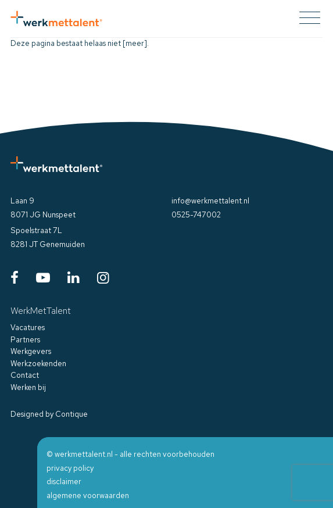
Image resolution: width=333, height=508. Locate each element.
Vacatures (27, 327)
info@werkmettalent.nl (210, 201)
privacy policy (70, 468)
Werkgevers (30, 351)
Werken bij (28, 387)
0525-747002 (196, 215)
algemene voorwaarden (87, 495)
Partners (25, 340)
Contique (71, 414)
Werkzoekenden (38, 364)
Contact (24, 375)
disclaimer (63, 481)
